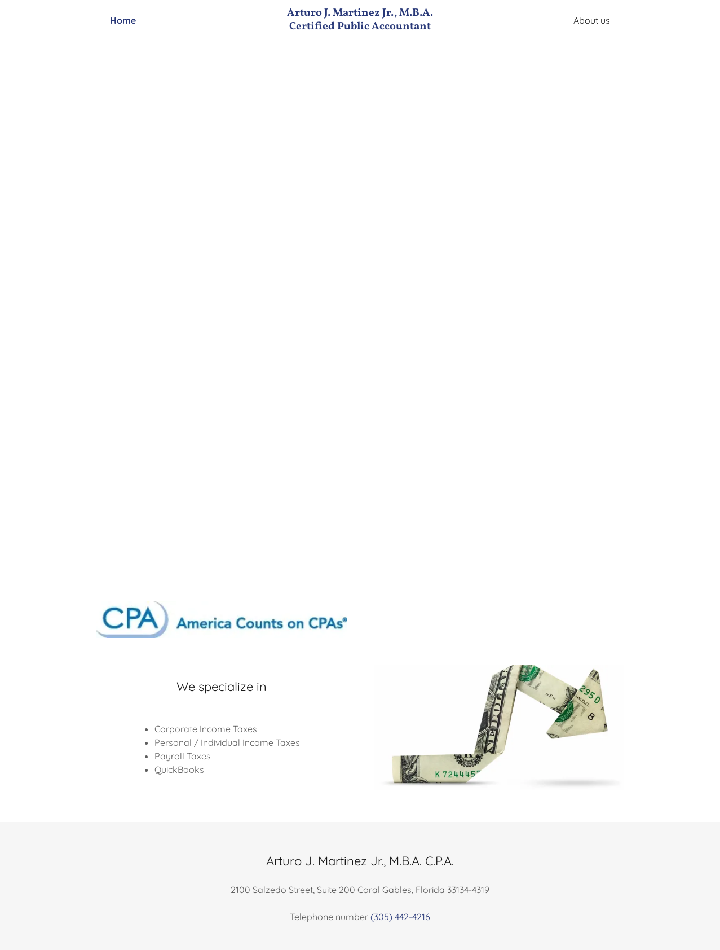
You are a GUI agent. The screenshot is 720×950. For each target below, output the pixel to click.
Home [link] (123, 20)
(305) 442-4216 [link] (400, 916)
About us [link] (591, 20)
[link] (359, 26)
